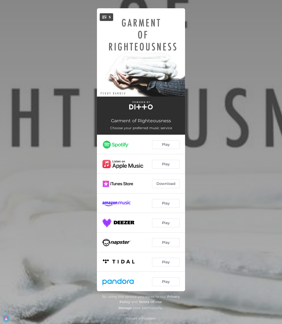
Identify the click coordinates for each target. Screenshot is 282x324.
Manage (125, 308)
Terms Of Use (150, 302)
